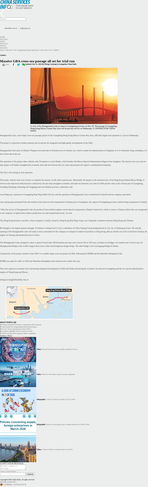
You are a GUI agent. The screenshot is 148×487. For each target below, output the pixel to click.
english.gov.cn (25, 28)
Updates (56, 50)
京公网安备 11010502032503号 (14, 485)
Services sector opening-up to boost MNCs (16, 329)
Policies (4, 39)
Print (7, 65)
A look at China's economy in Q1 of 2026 (60, 399)
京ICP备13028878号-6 (8, 483)
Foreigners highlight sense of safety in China (16, 331)
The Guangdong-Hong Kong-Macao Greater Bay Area (33, 50)
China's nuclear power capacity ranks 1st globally (18, 333)
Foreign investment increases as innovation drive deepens (21, 325)
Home (2, 37)
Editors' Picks (6, 336)
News (2, 41)
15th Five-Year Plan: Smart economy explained (58, 374)
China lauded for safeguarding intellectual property (19, 327)
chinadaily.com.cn (10, 28)
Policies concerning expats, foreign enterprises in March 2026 (67, 424)
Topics (3, 46)
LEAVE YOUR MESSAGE (12, 463)
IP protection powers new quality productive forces (59, 349)
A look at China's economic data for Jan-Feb (57, 449)
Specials (4, 44)
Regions (4, 48)
